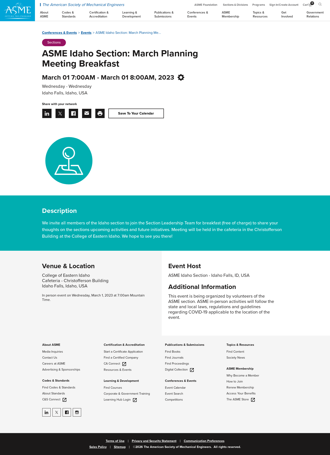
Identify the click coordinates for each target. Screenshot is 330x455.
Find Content (235, 352)
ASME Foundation (205, 5)
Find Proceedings (177, 363)
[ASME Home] (17, 10)
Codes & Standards (55, 380)
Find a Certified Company (121, 357)
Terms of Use (115, 441)
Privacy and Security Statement (154, 441)
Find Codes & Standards (58, 387)
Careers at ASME (53, 363)
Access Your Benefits (241, 393)
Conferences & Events (59, 33)
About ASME (51, 345)
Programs (258, 5)
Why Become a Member (242, 375)
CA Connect (115, 363)
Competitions (174, 399)
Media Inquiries (52, 352)
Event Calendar (175, 388)
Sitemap (120, 447)
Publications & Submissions (184, 345)
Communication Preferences (204, 441)
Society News (235, 357)
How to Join (234, 381)
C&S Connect (54, 399)
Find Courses (113, 388)
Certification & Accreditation (124, 345)
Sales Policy (98, 447)
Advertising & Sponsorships (61, 369)
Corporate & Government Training (127, 394)
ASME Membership (239, 369)
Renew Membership (240, 387)
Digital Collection (179, 369)
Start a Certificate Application (123, 352)
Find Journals (174, 357)
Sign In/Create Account (283, 5)
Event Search (174, 394)
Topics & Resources (240, 345)
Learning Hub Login (120, 399)
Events (86, 33)
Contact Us (49, 357)
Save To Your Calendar (136, 113)
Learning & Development (121, 381)
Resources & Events (118, 370)
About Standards (53, 393)
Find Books (172, 352)
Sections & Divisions (235, 5)
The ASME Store (240, 399)
